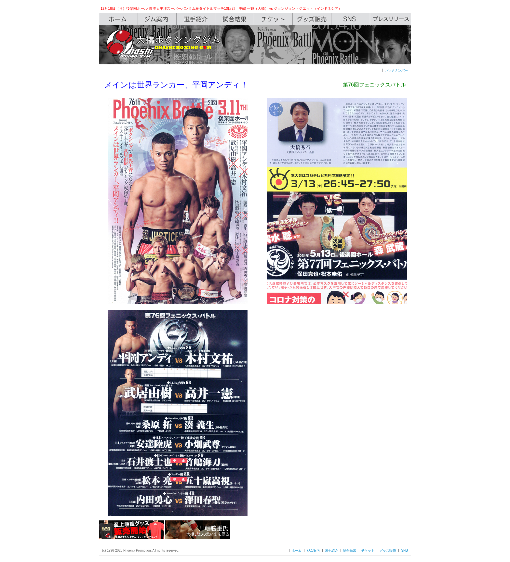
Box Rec (234, 19)
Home (118, 19)
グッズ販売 (388, 550)
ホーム (297, 550)
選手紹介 (331, 550)
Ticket (273, 19)
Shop (312, 19)
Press (390, 19)
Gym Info (157, 19)
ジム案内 (313, 550)
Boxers (196, 19)
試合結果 (349, 550)
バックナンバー (396, 70)
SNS (350, 19)
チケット (367, 550)
